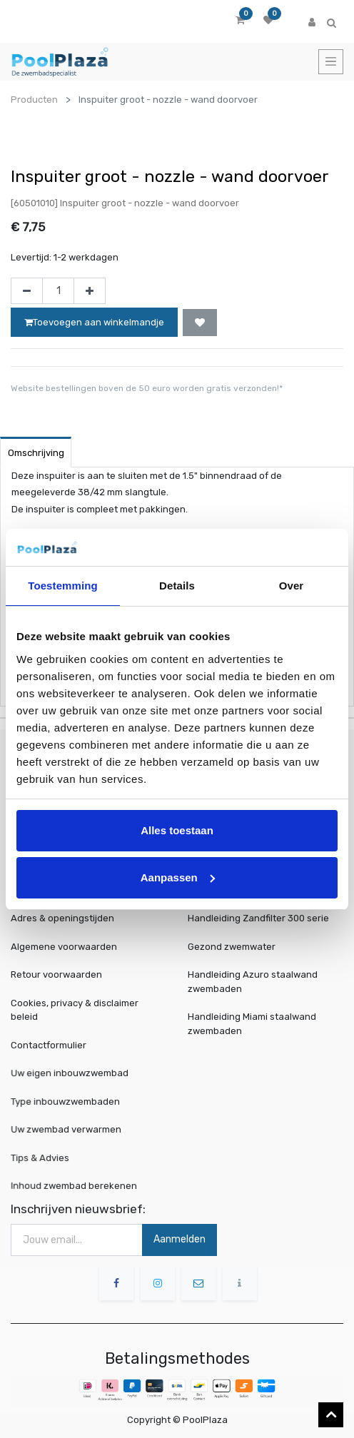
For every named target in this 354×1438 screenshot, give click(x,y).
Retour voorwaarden (56, 974)
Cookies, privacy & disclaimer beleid (74, 1010)
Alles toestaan (177, 830)
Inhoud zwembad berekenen (78, 1186)
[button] (200, 322)
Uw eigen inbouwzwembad (74, 1073)
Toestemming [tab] (63, 585)
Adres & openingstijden (62, 918)
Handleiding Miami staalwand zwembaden (252, 1023)
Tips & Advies (51, 1157)
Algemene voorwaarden (64, 946)
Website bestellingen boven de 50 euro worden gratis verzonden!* (147, 388)
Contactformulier (48, 1045)
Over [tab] (291, 585)
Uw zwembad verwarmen (71, 1129)
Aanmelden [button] (179, 1239)
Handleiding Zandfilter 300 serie (258, 918)
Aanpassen (178, 877)
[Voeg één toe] (90, 291)
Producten (34, 99)
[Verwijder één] (27, 291)
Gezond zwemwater (231, 946)
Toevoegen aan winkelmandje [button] (94, 322)
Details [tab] (177, 585)
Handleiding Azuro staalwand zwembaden (253, 981)
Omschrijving (36, 452)
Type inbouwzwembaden (71, 1101)
